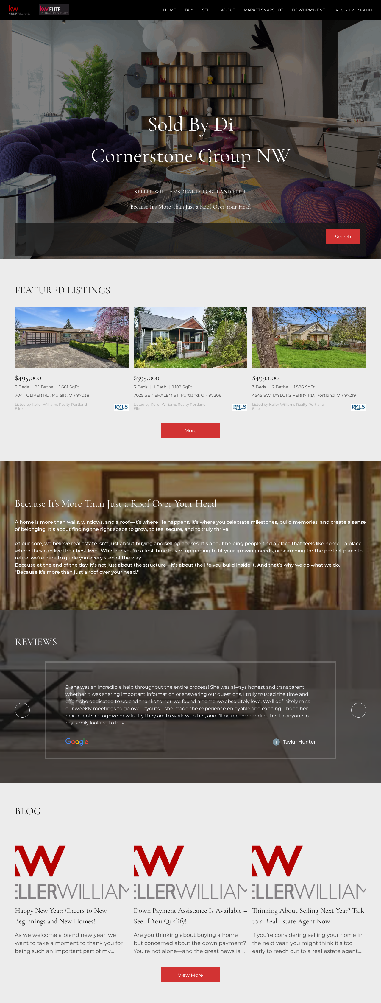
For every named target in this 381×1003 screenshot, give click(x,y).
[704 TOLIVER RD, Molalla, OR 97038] (72, 337)
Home (169, 9)
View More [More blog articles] (190, 975)
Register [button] (345, 10)
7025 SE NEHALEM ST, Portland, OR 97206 (177, 395)
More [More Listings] (191, 430)
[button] (343, 236)
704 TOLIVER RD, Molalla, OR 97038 (52, 395)
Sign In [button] (365, 10)
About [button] (228, 9)
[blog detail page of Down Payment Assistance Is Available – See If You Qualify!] (191, 893)
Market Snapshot (263, 9)
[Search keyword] (173, 236)
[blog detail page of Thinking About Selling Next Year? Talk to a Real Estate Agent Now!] (309, 893)
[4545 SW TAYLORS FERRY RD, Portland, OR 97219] (309, 337)
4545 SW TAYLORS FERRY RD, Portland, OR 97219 (304, 395)
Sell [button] (207, 9)
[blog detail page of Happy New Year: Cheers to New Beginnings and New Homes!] (72, 893)
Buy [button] (189, 9)
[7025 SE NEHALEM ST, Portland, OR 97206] (191, 337)
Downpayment (308, 9)
